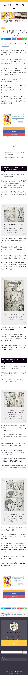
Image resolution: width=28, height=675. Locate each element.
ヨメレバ (20, 121)
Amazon (14, 128)
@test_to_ (19, 639)
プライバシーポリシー (10, 671)
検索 (2, 650)
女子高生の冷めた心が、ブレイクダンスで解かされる (14, 153)
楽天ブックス (14, 134)
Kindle (14, 131)
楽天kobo (6, 136)
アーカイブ (4, 657)
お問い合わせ (19, 671)
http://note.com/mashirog (13, 637)
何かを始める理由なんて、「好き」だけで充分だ (14, 158)
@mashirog (5, 46)
